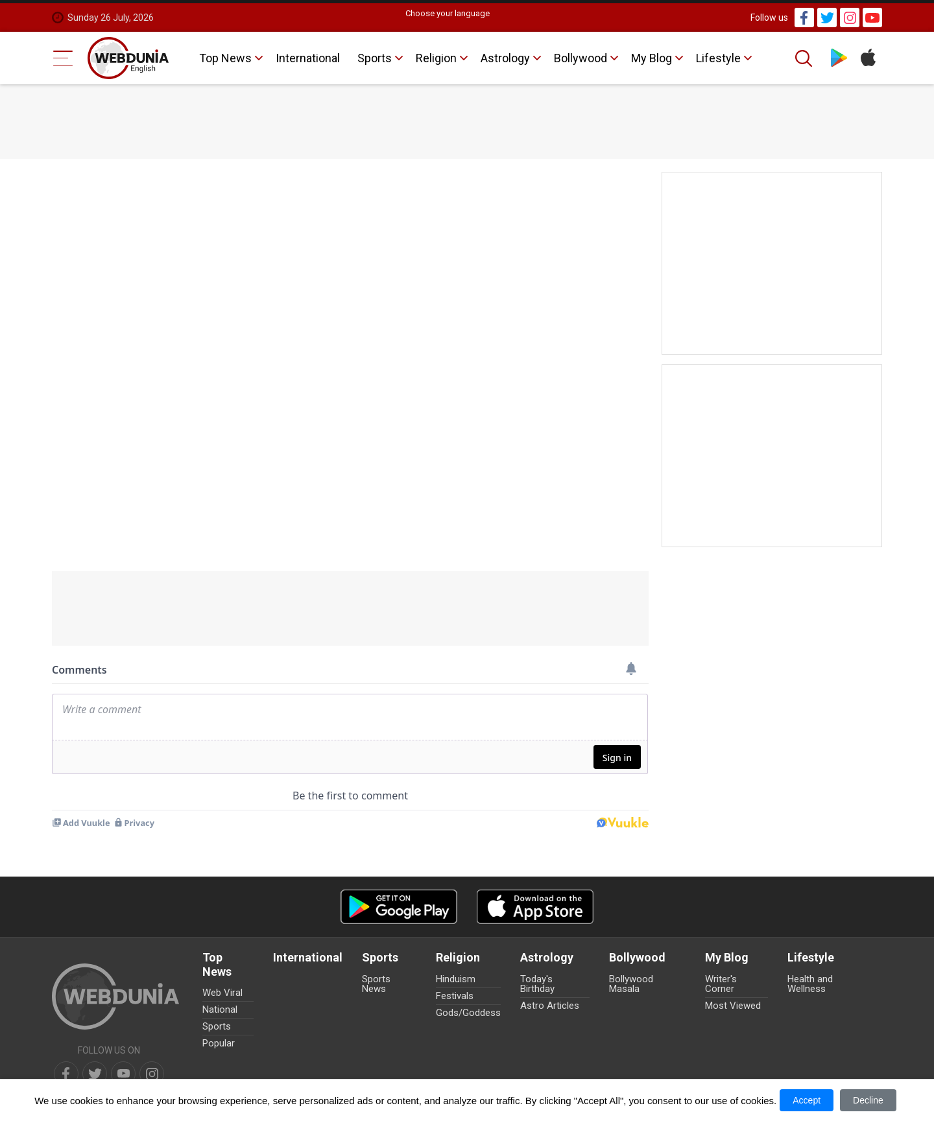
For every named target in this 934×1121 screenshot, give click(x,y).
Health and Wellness (810, 984)
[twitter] (94, 1073)
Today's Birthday (537, 984)
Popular (218, 1043)
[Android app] (399, 907)
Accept (806, 1100)
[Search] (805, 58)
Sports (374, 58)
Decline (868, 1100)
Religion (436, 58)
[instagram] (151, 1073)
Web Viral (222, 992)
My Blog (651, 58)
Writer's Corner (721, 984)
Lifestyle (718, 58)
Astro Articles (549, 1005)
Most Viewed (733, 1005)
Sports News (376, 984)
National (219, 1009)
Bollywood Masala (631, 984)
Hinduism (455, 979)
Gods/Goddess (468, 1013)
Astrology (505, 58)
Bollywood (580, 58)
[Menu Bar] (63, 58)
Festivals (454, 996)
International (308, 58)
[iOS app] (535, 907)
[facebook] (66, 1073)
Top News (225, 58)
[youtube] (123, 1073)
